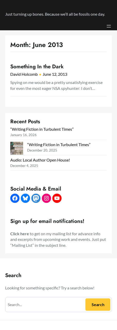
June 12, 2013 (55, 74)
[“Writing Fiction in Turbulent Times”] (16, 149)
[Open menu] (109, 26)
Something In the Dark (37, 66)
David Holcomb (24, 74)
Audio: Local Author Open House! (40, 159)
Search (98, 304)
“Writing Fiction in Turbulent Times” (42, 129)
